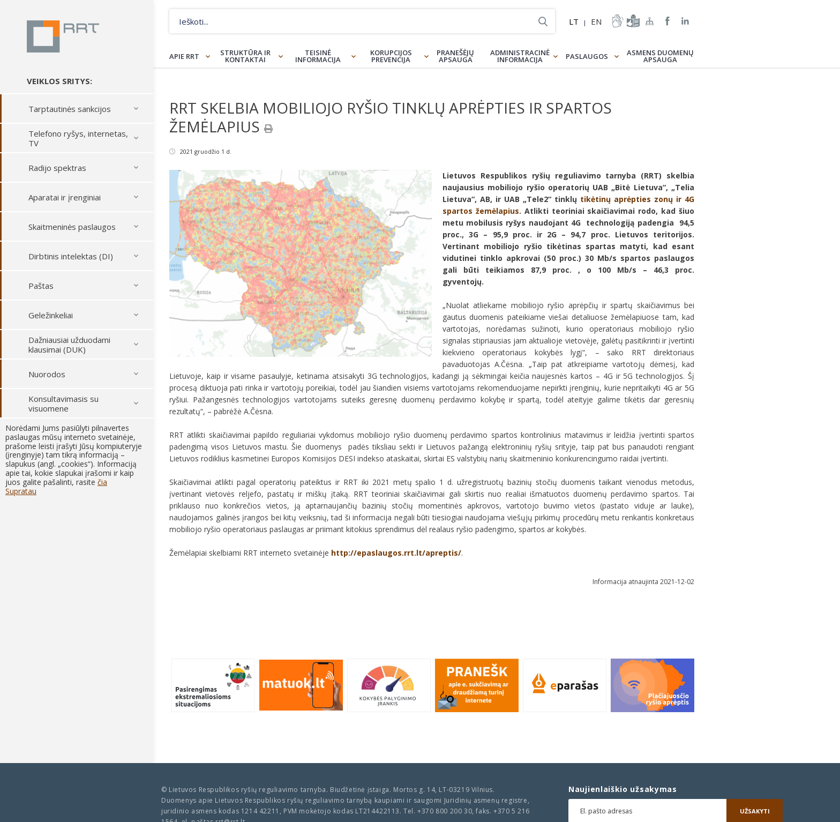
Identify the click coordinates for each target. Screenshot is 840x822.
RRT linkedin (685, 21)
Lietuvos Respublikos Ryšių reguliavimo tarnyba (63, 36)
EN (596, 21)
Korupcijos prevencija (391, 56)
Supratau (20, 491)
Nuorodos (46, 374)
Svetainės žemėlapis (649, 21)
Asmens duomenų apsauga (660, 56)
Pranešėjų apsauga (455, 56)
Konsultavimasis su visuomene (63, 403)
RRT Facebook (667, 21)
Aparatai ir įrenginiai (64, 197)
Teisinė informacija (318, 56)
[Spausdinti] (268, 128)
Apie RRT (184, 56)
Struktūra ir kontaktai (245, 56)
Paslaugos (587, 56)
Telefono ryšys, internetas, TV (78, 138)
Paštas (41, 285)
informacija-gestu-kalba (616, 21)
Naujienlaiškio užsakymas (622, 789)
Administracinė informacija (520, 56)
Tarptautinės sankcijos (69, 108)
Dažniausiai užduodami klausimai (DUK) (69, 344)
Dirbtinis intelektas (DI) (70, 256)
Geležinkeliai (50, 315)
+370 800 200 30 (444, 811)
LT (574, 21)
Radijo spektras (57, 167)
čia (102, 482)
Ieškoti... (543, 21)
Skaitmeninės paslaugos (72, 226)
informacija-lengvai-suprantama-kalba (632, 21)
